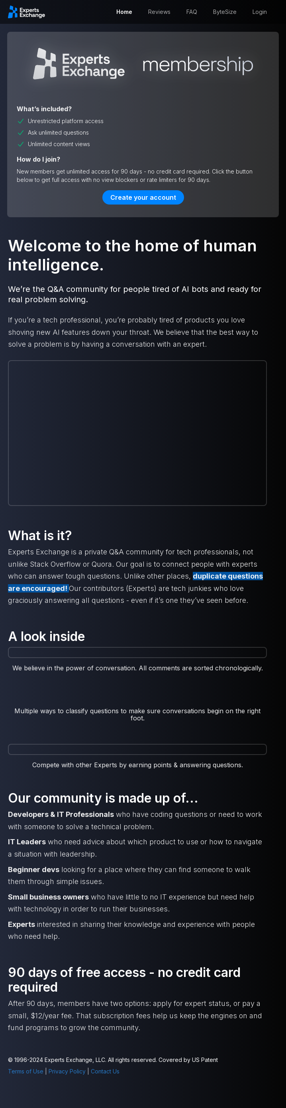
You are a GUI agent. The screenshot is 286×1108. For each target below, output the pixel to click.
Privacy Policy (67, 1071)
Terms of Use (25, 1071)
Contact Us (105, 1071)
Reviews (159, 11)
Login (260, 11)
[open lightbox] (137, 697)
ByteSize (225, 11)
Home (124, 11)
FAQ (191, 11)
